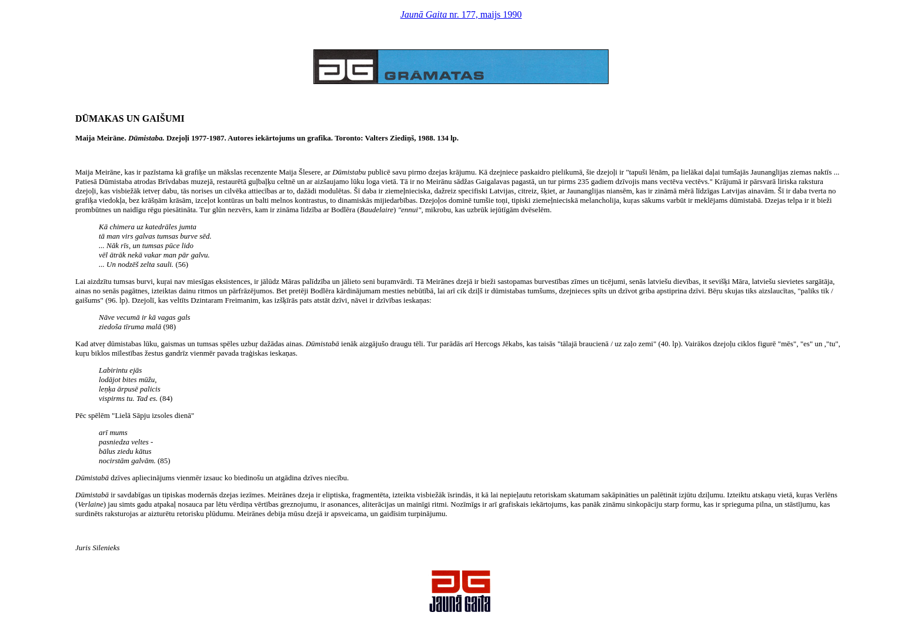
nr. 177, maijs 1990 (461, 14)
